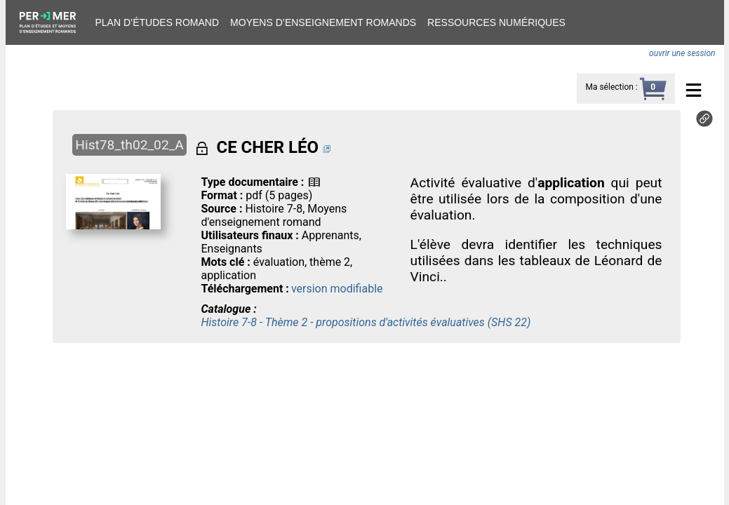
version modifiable (337, 288)
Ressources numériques (496, 22)
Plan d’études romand (157, 22)
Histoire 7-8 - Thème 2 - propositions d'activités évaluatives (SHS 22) (365, 322)
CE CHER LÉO (267, 147)
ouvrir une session (682, 53)
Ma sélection (609, 87)
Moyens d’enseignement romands (323, 22)
